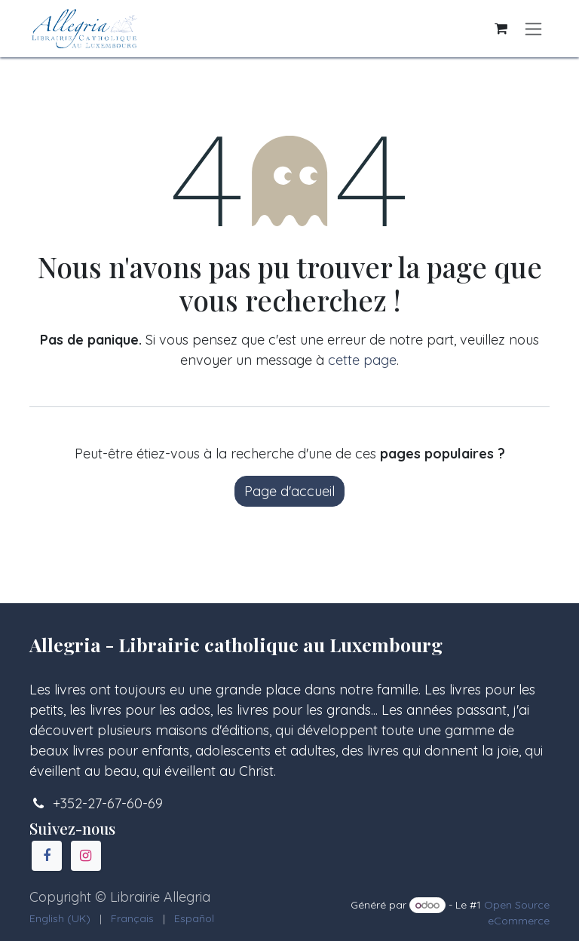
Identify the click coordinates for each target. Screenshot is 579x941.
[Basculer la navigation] (533, 29)
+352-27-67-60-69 (108, 803)
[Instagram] (86, 856)
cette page (362, 360)
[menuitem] (59, 919)
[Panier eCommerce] (500, 28)
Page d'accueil (289, 491)
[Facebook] (47, 856)
